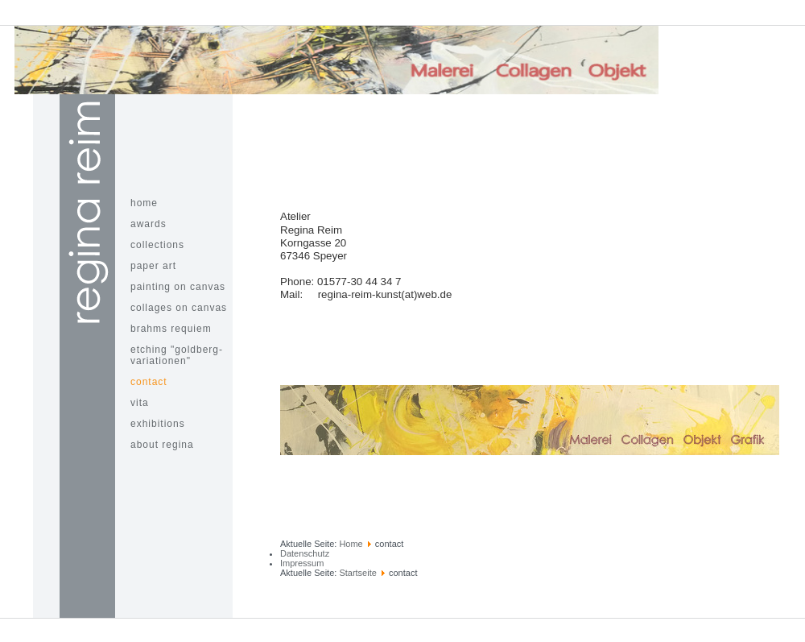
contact (148, 381)
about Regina (162, 444)
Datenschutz (304, 553)
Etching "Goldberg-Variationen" (176, 355)
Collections (157, 245)
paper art (153, 265)
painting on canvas (177, 286)
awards (148, 224)
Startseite (357, 573)
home (144, 203)
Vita (139, 402)
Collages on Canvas (178, 307)
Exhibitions (157, 423)
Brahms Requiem (171, 328)
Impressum (302, 563)
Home (350, 544)
